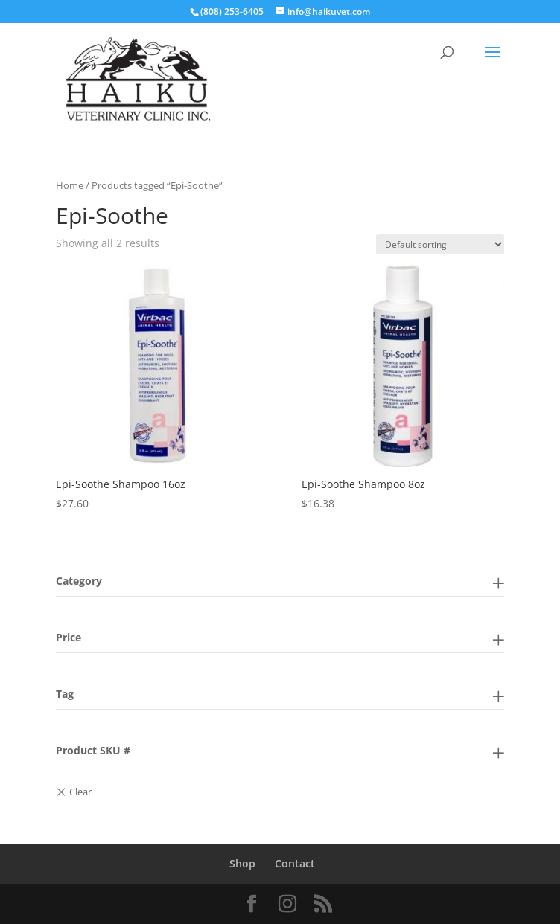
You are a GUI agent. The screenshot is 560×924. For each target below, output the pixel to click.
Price (68, 637)
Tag (65, 694)
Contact (295, 863)
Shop (242, 863)
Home (69, 185)
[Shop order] (440, 244)
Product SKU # (93, 750)
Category (79, 581)
